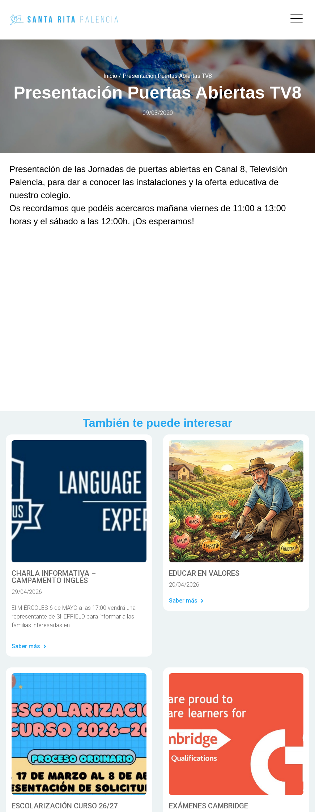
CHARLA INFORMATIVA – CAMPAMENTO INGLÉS (54, 577)
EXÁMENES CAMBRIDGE (208, 805)
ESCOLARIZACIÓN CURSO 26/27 (65, 805)
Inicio (110, 75)
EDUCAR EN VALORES (204, 573)
